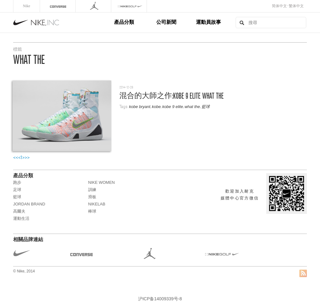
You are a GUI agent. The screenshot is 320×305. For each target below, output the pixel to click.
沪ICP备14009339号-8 (160, 298)
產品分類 (124, 22)
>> (27, 157)
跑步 (17, 182)
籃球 (206, 106)
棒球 (92, 211)
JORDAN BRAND (29, 204)
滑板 (92, 196)
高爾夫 (19, 211)
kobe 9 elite (172, 106)
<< (15, 157)
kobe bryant (139, 106)
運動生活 (21, 218)
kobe (156, 106)
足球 (17, 189)
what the (192, 106)
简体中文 (279, 6)
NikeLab (96, 204)
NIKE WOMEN (101, 182)
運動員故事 (208, 22)
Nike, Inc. (62, 23)
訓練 (92, 189)
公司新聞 (166, 22)
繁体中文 (296, 6)
